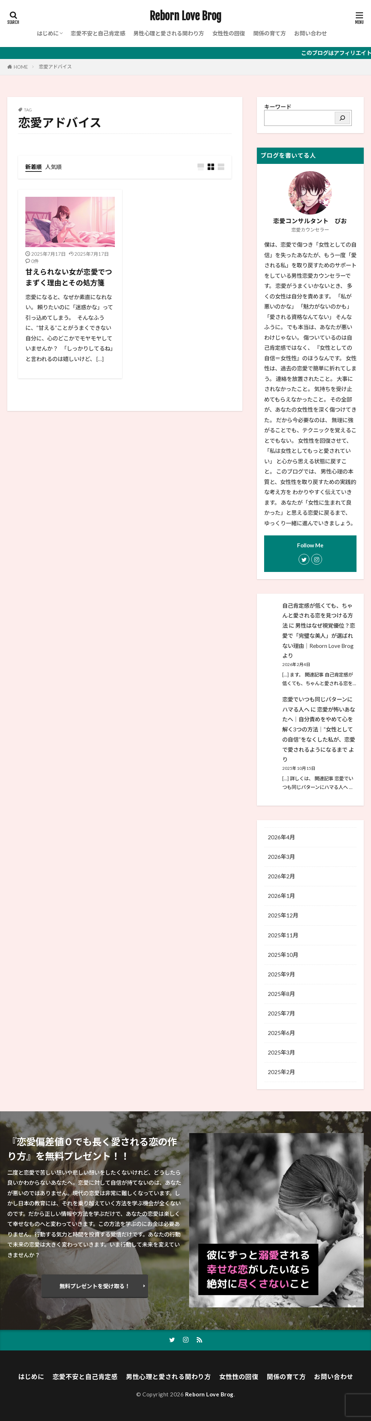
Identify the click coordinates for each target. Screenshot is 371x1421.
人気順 (53, 167)
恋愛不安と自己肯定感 (98, 33)
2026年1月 (281, 895)
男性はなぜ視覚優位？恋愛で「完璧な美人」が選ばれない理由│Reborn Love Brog (318, 635)
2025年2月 (281, 1072)
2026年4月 (281, 837)
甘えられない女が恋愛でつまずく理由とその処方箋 (68, 277)
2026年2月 (281, 876)
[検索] (342, 118)
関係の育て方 (269, 33)
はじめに (48, 33)
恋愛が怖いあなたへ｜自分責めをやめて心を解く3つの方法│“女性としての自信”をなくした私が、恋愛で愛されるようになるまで (318, 729)
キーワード (277, 106)
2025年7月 (281, 1013)
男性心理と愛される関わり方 (168, 33)
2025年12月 (283, 915)
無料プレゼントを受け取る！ (94, 1286)
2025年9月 (281, 974)
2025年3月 (281, 1052)
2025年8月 (281, 994)
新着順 (33, 167)
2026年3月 (281, 856)
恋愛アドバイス (55, 66)
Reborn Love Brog (185, 16)
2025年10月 (283, 954)
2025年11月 (283, 935)
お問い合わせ (310, 33)
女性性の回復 (228, 33)
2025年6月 (281, 1033)
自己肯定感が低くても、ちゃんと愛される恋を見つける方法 (317, 615)
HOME (21, 67)
